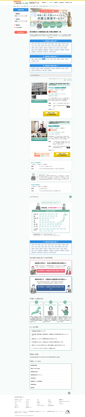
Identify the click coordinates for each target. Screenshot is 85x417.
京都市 (61, 228)
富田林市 (41, 47)
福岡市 (54, 228)
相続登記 (63, 68)
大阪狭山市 (45, 47)
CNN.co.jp (27, 401)
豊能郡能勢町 (46, 49)
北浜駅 (51, 59)
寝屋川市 (59, 43)
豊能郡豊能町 (40, 49)
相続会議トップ (44, 2)
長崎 (45, 226)
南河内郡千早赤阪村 (52, 51)
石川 (50, 218)
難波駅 (40, 59)
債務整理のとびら (28, 407)
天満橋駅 (58, 59)
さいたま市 (44, 230)
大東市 (53, 45)
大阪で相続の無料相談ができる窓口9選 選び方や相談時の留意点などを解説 (45, 357)
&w (17, 401)
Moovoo (16, 404)
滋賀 (50, 222)
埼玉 (46, 216)
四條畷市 (59, 45)
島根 (50, 224)
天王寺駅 (47, 59)
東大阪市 (39, 43)
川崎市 (49, 230)
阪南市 (36, 49)
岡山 (42, 224)
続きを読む (65, 100)
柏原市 (67, 45)
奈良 (48, 222)
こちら (54, 235)
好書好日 (38, 402)
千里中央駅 (33, 61)
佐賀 (42, 226)
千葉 (48, 216)
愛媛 (58, 224)
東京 (40, 216)
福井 (53, 218)
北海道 (40, 214)
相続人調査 (53, 68)
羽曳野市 (33, 47)
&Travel (20, 401)
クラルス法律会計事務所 (57, 87)
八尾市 (56, 43)
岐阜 (45, 220)
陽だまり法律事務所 (36, 162)
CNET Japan (28, 399)
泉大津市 (58, 47)
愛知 (40, 220)
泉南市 (33, 49)
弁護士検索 (51, 2)
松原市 (63, 45)
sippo (38, 399)
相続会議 (49, 401)
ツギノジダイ (50, 402)
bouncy (27, 405)
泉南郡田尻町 (34, 51)
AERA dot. (27, 404)
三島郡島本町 (51, 49)
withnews (16, 405)
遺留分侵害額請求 (47, 68)
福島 (56, 214)
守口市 (33, 45)
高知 (61, 224)
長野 (45, 218)
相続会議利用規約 (32, 411)
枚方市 (43, 43)
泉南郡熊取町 (62, 49)
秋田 (48, 214)
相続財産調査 (58, 68)
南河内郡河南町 (39, 51)
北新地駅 (66, 59)
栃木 (54, 216)
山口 (45, 224)
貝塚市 (62, 47)
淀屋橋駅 (36, 59)
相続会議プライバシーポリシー (41, 411)
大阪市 (33, 43)
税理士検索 (56, 2)
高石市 (54, 47)
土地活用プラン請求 (68, 2)
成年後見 (33, 70)
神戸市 (58, 228)
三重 (48, 220)
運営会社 (16, 412)
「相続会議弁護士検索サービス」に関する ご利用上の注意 (42, 234)
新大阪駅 (44, 164)
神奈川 (43, 216)
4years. (49, 399)
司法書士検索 (61, 2)
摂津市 (46, 45)
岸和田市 (63, 43)
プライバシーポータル (59, 411)
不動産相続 (49, 70)
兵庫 (42, 222)
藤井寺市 (37, 47)
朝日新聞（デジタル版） (18, 399)
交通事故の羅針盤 (51, 405)
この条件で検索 (20, 32)
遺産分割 (37, 68)
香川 (53, 224)
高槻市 (53, 43)
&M (15, 401)
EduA (15, 402)
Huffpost (27, 402)
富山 (48, 218)
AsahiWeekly (61, 403)
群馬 (56, 216)
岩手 (46, 214)
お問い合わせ (25, 412)
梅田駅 (33, 59)
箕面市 (43, 45)
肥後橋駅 (62, 59)
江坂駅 (37, 61)
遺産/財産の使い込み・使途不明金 (41, 70)
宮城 (51, 214)
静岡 (42, 220)
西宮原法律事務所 (35, 184)
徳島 (56, 224)
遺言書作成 (33, 68)
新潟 (40, 218)
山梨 (42, 218)
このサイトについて (18, 411)
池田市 (39, 45)
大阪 (40, 222)
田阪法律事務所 (54, 126)
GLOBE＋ (38, 401)
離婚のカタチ (17, 407)
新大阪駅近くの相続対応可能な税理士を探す (51, 270)
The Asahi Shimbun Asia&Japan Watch (64, 402)
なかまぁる (38, 404)
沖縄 (59, 226)
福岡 (40, 226)
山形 (54, 214)
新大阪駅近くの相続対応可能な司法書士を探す (51, 288)
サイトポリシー (25, 411)
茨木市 (36, 45)
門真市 (49, 45)
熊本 (48, 226)
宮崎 (53, 226)
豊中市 (46, 43)
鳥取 (48, 224)
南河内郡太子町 (45, 51)
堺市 (35, 43)
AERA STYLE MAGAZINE (40, 405)
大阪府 (51, 89)
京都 (45, 222)
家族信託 (67, 68)
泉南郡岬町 (67, 49)
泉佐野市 (65, 47)
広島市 (64, 228)
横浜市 (40, 228)
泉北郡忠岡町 (57, 49)
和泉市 (67, 43)
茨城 (51, 216)
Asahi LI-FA (50, 404)
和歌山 (54, 222)
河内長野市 (50, 47)
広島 (40, 224)
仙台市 (40, 230)
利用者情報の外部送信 (51, 411)
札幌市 (51, 228)
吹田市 (49, 43)
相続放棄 (41, 68)
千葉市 (52, 230)
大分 (50, 226)
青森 (43, 214)
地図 (68, 106)
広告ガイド (20, 412)
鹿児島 (56, 226)
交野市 (56, 45)
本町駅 (55, 59)
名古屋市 (47, 228)
